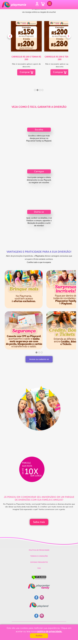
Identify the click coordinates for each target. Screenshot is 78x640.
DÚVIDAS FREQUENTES (39, 562)
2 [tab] (37, 90)
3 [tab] (40, 90)
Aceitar (39, 635)
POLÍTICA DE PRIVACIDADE (39, 550)
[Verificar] (39, 577)
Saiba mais (39, 522)
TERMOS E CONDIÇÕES (39, 556)
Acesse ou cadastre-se (39, 359)
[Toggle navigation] (49, 3)
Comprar (25, 72)
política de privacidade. (49, 631)
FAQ (39, 568)
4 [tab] (42, 90)
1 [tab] (35, 90)
